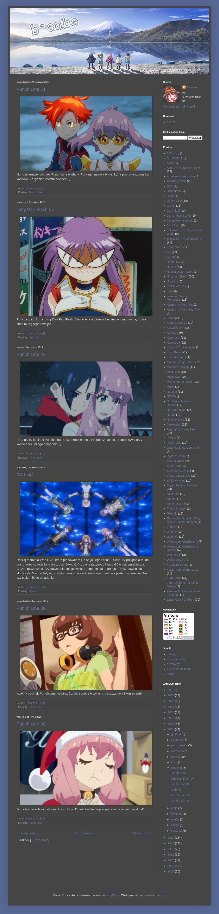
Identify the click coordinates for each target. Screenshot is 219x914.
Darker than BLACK (179, 215)
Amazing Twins (176, 181)
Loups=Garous (176, 357)
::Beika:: (172, 654)
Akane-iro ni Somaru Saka (184, 168)
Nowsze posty (27, 833)
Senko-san (174, 465)
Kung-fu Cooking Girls (181, 347)
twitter (171, 674)
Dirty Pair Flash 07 (35, 209)
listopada (177, 739)
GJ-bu (32, 591)
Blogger (160, 895)
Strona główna (84, 833)
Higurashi (173, 281)
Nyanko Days (175, 419)
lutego (175, 825)
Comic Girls (174, 201)
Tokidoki (172, 513)
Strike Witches (176, 480)
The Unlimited (176, 508)
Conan (171, 205)
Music (171, 386)
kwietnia (176, 813)
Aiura (170, 163)
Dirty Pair (34, 337)
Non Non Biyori (176, 409)
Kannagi (172, 318)
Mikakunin (173, 371)
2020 (171, 701)
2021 (171, 695)
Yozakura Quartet (178, 564)
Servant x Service (178, 470)
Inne (170, 291)
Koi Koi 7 (173, 332)
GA (169, 252)
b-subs (171, 122)
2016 (171, 723)
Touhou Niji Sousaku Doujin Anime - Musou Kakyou (184, 520)
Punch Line (35, 192)
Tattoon (171, 498)
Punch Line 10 (31, 354)
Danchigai (173, 210)
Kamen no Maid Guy (180, 304)
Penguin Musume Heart (182, 429)
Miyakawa (173, 376)
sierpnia (176, 756)
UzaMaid (172, 536)
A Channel (173, 158)
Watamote (173, 554)
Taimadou (173, 494)
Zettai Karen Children (180, 599)
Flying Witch (175, 247)
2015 (171, 729)
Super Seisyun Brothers (182, 485)
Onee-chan (174, 424)
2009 (171, 866)
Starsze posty (141, 833)
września (177, 751)
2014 (171, 837)
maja (174, 808)
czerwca (176, 767)
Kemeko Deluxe (177, 322)
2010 (171, 860)
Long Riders (175, 352)
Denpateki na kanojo (180, 220)
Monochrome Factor (180, 381)
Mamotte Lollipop (178, 367)
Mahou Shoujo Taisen (181, 362)
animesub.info (176, 659)
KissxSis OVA (175, 327)
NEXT (171, 396)
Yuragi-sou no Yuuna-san (183, 569)
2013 (171, 843)
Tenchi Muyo (175, 503)
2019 (171, 706)
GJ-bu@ (25, 474)
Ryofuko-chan (176, 456)
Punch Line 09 (31, 608)
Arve (170, 186)
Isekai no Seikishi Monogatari (178, 298)
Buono (171, 196)
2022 (171, 689)
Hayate (171, 266)
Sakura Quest (176, 460)
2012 (171, 849)
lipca (174, 762)
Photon (171, 437)
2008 (171, 871)
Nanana (172, 391)
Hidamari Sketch (177, 276)
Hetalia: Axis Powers (180, 271)
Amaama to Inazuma (180, 176)
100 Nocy (173, 153)
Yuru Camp (174, 578)
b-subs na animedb (179, 669)
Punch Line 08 (31, 724)
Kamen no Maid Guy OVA (183, 309)
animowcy (173, 664)
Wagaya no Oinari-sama (182, 541)
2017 (171, 718)
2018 (171, 712)
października (179, 745)
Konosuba (173, 342)
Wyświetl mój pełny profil (179, 106)
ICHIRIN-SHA (176, 286)
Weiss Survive (176, 559)
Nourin (171, 414)
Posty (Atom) (40, 840)
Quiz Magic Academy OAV (184, 447)
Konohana (173, 337)
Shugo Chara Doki (178, 475)
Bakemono (174, 191)
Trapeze (172, 527)
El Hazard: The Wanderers (184, 238)
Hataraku (173, 261)
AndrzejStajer (110, 895)
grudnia (176, 734)
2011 (171, 854)
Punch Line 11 (31, 89)
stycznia (176, 830)
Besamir (192, 87)
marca (175, 819)
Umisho (172, 531)
